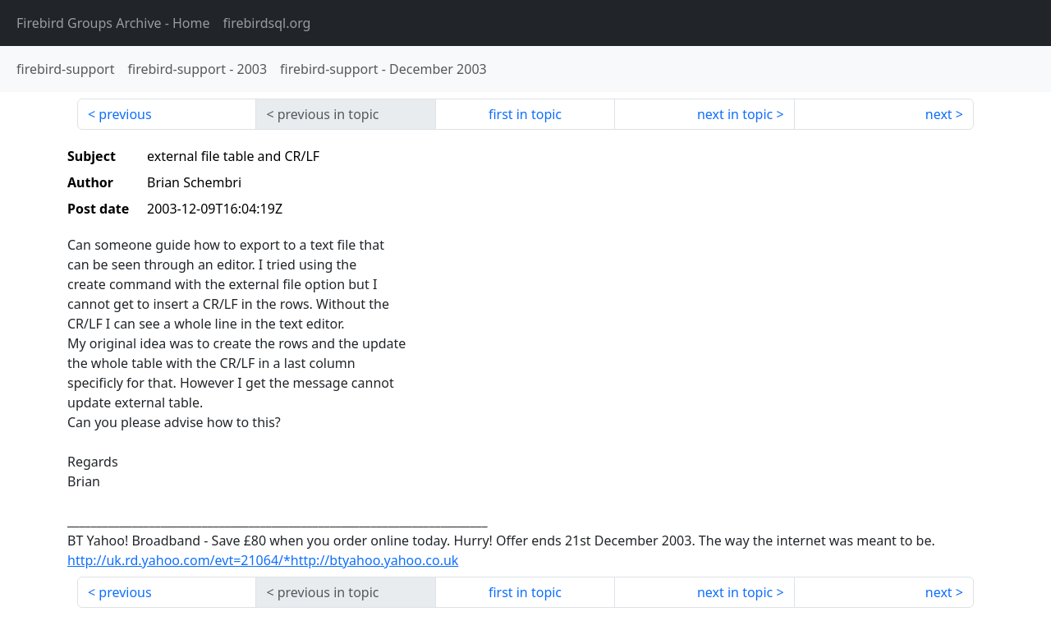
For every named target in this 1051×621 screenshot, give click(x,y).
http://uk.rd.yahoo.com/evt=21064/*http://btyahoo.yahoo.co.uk (262, 560)
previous (125, 114)
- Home (113, 23)
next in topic (735, 114)
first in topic (525, 114)
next (938, 114)
